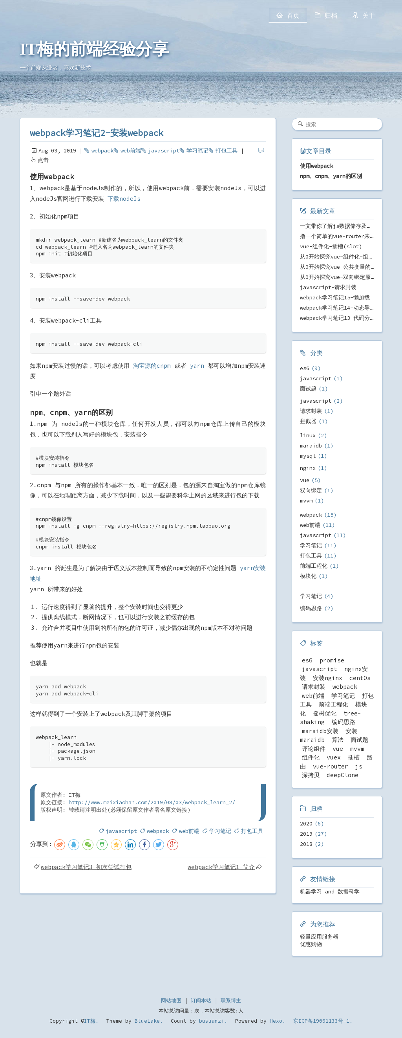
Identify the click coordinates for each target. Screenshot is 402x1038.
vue (304, 480)
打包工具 (227, 150)
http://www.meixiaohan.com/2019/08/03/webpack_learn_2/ (152, 802)
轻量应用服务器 (319, 936)
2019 (306, 833)
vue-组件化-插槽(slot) (331, 246)
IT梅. (91, 1021)
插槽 (354, 757)
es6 (304, 368)
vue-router (330, 766)
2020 (306, 823)
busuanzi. (211, 1021)
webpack (102, 150)
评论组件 (313, 748)
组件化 (311, 757)
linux (308, 435)
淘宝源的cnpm (152, 365)
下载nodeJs (124, 198)
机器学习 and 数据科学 (330, 891)
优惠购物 (311, 944)
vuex (334, 757)
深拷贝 (311, 775)
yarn (197, 365)
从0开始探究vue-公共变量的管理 (341, 266)
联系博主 (231, 1000)
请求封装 (311, 410)
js (358, 766)
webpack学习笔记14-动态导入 (337, 307)
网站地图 (171, 1000)
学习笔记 (197, 150)
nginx (308, 467)
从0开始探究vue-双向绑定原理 (338, 277)
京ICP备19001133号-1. (323, 1021)
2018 (306, 843)
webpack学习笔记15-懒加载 (335, 297)
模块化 (308, 576)
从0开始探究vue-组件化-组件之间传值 (348, 256)
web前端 (131, 150)
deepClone (342, 775)
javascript (163, 150)
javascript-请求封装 (328, 287)
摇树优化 (324, 713)
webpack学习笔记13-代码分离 (337, 317)
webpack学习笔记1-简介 (221, 867)
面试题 (308, 388)
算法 (338, 739)
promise (332, 660)
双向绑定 (311, 490)
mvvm (306, 500)
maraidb (311, 445)
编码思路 (311, 608)
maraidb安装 (320, 731)
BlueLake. (147, 1021)
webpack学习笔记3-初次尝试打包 (86, 867)
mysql (308, 455)
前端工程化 (313, 565)
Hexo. (276, 1021)
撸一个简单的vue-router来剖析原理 (346, 236)
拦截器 (308, 421)
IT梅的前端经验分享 (94, 49)
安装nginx (327, 678)
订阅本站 (201, 1000)
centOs (360, 678)
